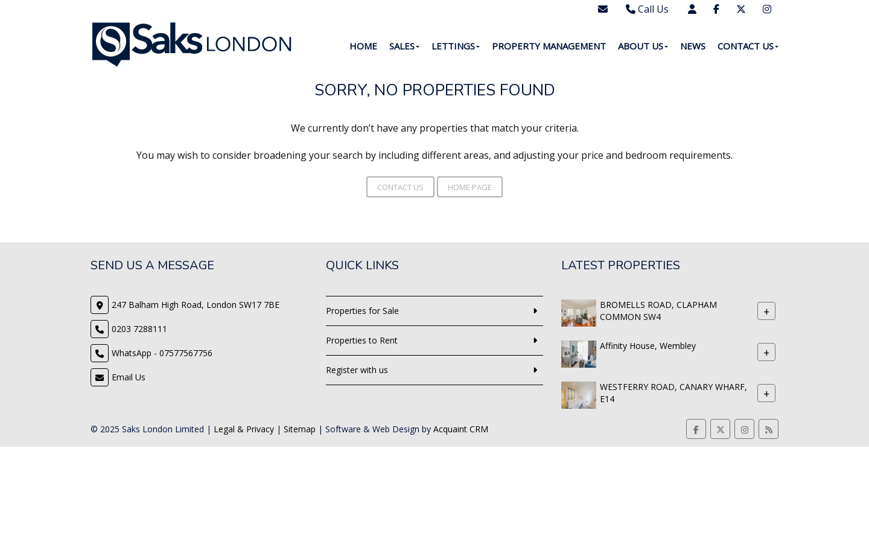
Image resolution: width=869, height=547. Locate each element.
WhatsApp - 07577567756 (162, 353)
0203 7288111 (139, 328)
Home (363, 46)
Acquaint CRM (460, 429)
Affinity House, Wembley (648, 345)
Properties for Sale (362, 310)
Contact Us (748, 46)
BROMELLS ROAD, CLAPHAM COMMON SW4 (658, 310)
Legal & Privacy (244, 429)
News (692, 46)
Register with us (357, 370)
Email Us (128, 377)
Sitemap (300, 429)
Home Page (470, 187)
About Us (643, 46)
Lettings (455, 46)
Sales (404, 46)
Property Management (549, 46)
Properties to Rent (362, 340)
